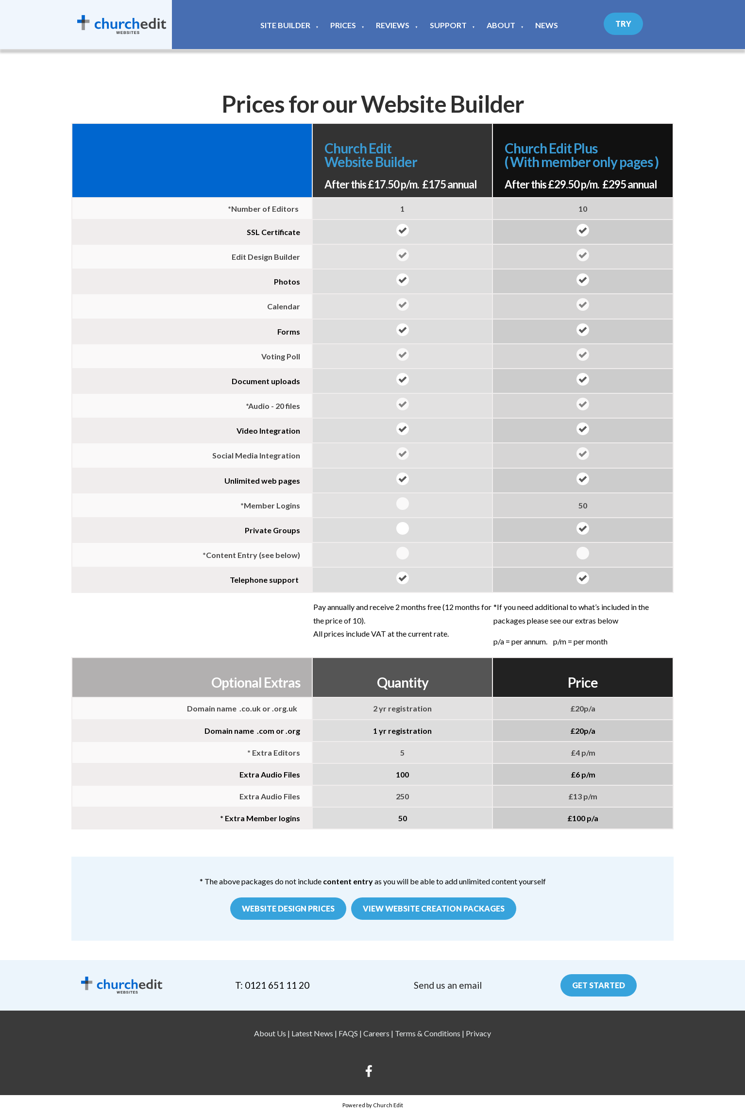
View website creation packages (434, 908)
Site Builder (285, 25)
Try (623, 23)
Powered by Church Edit (372, 1105)
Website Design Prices (288, 908)
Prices (343, 25)
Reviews (392, 25)
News (546, 25)
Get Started (598, 985)
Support (448, 25)
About (501, 25)
